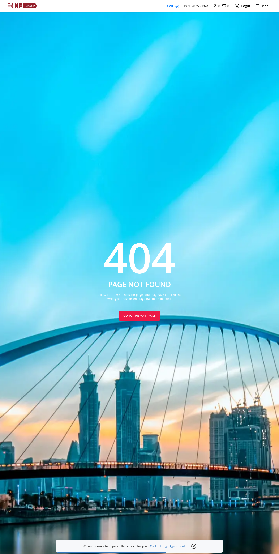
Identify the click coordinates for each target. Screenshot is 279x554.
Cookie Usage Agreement (167, 546)
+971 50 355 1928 (196, 6)
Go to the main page (139, 316)
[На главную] (22, 5)
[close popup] (193, 546)
